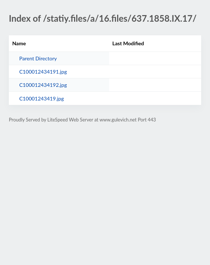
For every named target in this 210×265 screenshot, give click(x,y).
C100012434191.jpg (43, 71)
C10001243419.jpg (41, 98)
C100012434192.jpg (43, 85)
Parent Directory (38, 58)
